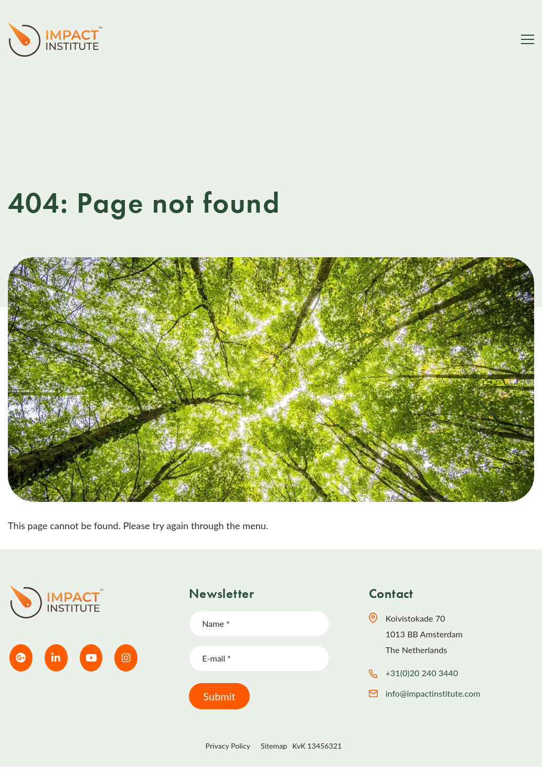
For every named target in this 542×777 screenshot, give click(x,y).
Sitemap (274, 745)
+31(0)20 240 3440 (422, 673)
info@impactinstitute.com (433, 693)
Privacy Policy (228, 745)
